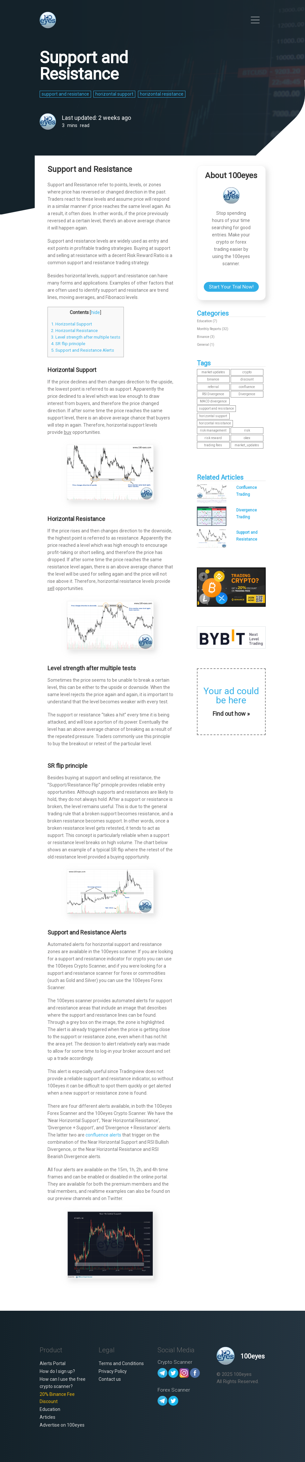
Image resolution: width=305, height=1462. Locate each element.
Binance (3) (206, 337)
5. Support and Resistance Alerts (82, 350)
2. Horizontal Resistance (74, 330)
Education (50, 1409)
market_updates (247, 445)
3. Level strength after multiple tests (85, 337)
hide (95, 312)
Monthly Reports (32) (212, 329)
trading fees (213, 445)
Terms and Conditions (121, 1363)
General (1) (205, 344)
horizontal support (213, 416)
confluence (247, 387)
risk (247, 430)
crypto (247, 372)
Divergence (246, 394)
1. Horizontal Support (71, 324)
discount (247, 379)
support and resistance (216, 408)
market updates (213, 372)
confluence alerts (103, 1135)
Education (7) (207, 321)
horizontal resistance (215, 423)
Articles (47, 1417)
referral (213, 387)
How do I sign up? (57, 1371)
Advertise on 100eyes (62, 1425)
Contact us (110, 1379)
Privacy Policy (113, 1371)
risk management (213, 430)
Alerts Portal (53, 1363)
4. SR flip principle (68, 343)
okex (247, 438)
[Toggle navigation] (255, 19)
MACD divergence (213, 401)
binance (213, 379)
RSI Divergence (213, 394)
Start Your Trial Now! (231, 287)
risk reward (213, 438)
